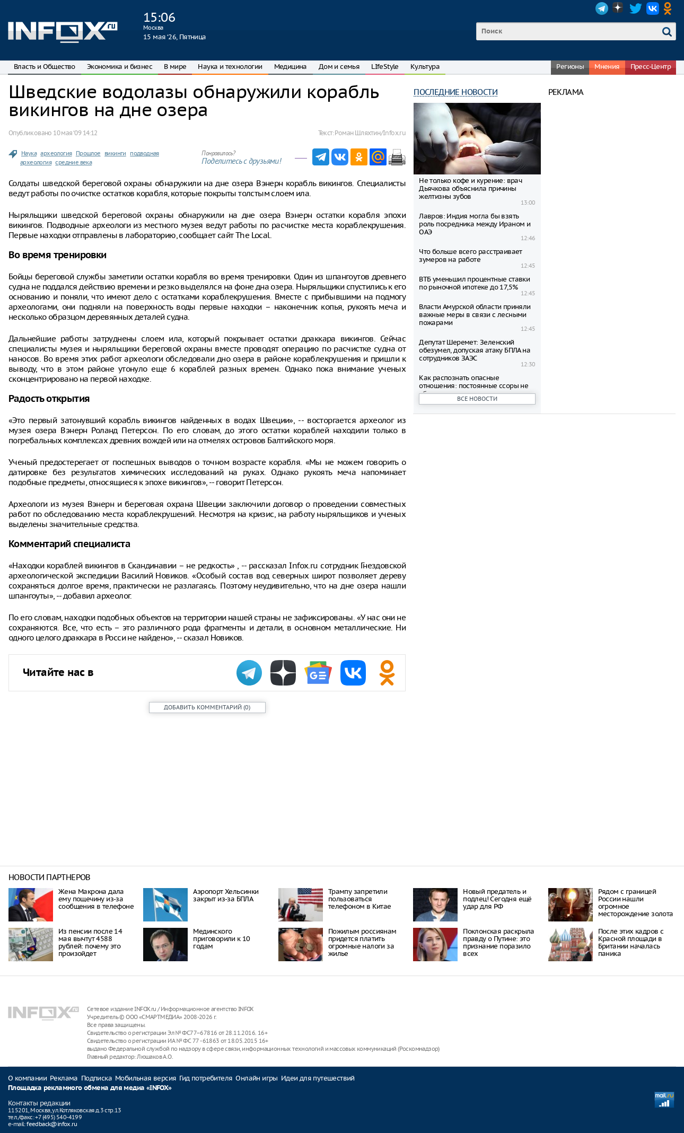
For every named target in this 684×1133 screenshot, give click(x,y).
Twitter (635, 8)
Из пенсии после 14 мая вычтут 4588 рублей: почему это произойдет (90, 942)
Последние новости (455, 92)
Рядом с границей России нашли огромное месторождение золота (635, 902)
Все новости (477, 398)
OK (669, 8)
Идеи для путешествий (318, 1078)
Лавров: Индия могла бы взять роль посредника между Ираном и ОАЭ (474, 224)
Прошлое (88, 153)
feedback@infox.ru (52, 1124)
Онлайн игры (256, 1078)
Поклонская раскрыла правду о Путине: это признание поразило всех (498, 942)
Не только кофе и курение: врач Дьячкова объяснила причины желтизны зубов (470, 188)
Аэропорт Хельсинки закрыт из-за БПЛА (225, 895)
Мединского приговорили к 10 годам (221, 939)
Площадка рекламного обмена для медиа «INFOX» (90, 1088)
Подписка (96, 1078)
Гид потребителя (205, 1078)
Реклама (64, 1078)
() (207, 707)
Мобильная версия (145, 1078)
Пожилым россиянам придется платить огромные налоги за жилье (362, 942)
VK (652, 8)
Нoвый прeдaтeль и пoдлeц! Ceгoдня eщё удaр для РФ (497, 899)
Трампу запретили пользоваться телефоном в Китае (359, 899)
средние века (73, 162)
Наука (29, 153)
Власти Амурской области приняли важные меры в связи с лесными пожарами (474, 314)
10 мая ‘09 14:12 (75, 133)
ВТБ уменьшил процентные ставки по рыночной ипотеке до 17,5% (474, 283)
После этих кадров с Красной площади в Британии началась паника (631, 942)
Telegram (601, 8)
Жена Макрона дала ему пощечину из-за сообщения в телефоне (96, 899)
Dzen (618, 8)
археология (56, 153)
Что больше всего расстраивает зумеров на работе (470, 255)
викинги (115, 153)
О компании (27, 1078)
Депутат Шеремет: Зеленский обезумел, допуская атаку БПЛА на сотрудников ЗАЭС (474, 350)
